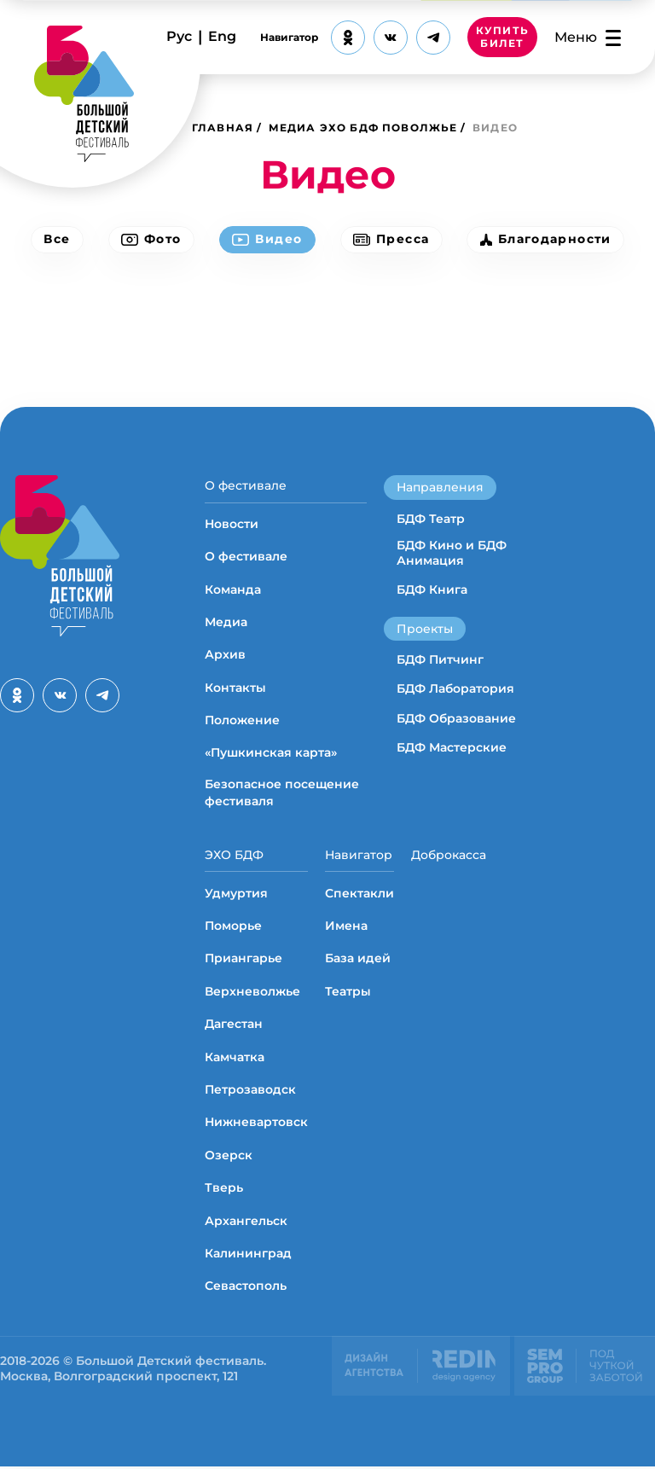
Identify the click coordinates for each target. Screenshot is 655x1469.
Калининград (248, 1255)
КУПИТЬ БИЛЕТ (502, 37)
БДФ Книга (432, 589)
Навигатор (289, 37)
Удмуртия (236, 895)
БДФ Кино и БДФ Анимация (452, 552)
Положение (242, 721)
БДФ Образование (456, 718)
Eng (222, 36)
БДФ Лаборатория (455, 688)
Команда (233, 590)
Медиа (226, 623)
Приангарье (243, 961)
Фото (149, 239)
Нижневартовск (256, 1125)
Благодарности (550, 239)
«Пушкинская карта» (271, 754)
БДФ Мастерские (452, 747)
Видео (267, 239)
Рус (179, 36)
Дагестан (234, 1027)
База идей (358, 961)
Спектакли (359, 895)
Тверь (224, 1191)
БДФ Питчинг (440, 659)
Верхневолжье (252, 994)
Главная (222, 127)
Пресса (393, 239)
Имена (346, 928)
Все (52, 239)
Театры (348, 994)
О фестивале (246, 485)
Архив (225, 656)
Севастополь (246, 1289)
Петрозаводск (250, 1092)
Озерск (228, 1157)
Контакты (235, 688)
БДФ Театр (431, 517)
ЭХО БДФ (234, 856)
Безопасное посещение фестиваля (282, 794)
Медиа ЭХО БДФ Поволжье (363, 127)
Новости (231, 524)
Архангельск (246, 1223)
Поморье (233, 928)
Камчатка (234, 1059)
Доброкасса (448, 856)
